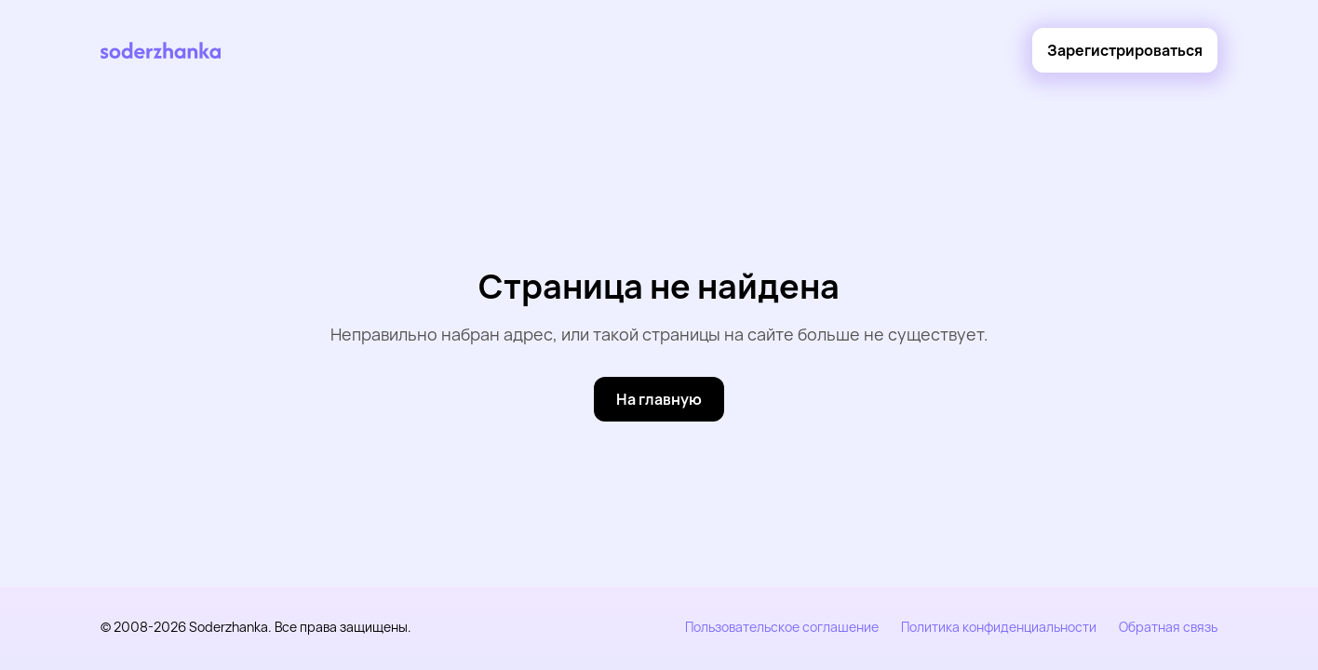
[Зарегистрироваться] (1124, 50)
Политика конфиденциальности (998, 627)
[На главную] (659, 399)
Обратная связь (1168, 627)
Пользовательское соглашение (782, 627)
